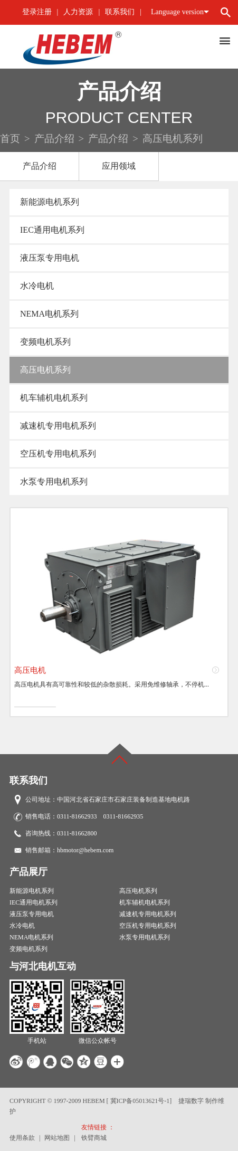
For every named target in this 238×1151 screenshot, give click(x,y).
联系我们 (120, 12)
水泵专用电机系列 (54, 481)
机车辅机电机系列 (54, 397)
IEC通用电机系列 (52, 229)
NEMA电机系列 (49, 313)
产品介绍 (54, 138)
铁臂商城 (94, 1138)
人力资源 (78, 12)
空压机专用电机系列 (58, 453)
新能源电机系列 (49, 201)
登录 (29, 12)
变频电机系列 (45, 341)
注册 (44, 12)
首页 (10, 138)
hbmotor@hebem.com (85, 850)
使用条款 (22, 1138)
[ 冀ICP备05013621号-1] (139, 1101)
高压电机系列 (45, 369)
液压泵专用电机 (49, 257)
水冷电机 (37, 285)
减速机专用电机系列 (58, 425)
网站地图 (57, 1138)
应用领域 (119, 165)
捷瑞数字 (191, 1101)
